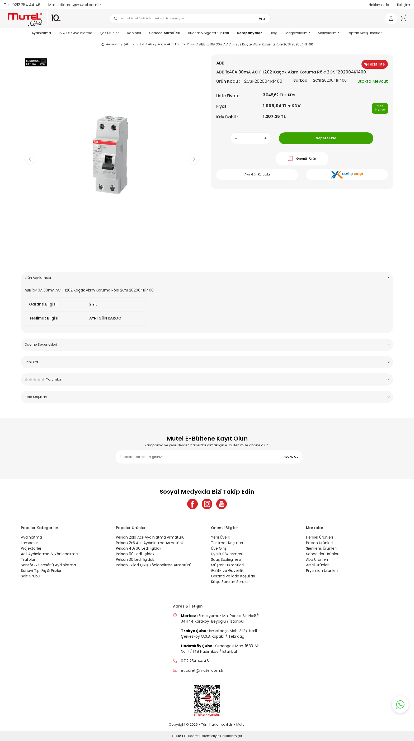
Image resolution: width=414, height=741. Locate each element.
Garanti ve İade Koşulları (233, 576)
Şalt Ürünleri (109, 33)
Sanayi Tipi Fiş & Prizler (41, 570)
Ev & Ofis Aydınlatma (75, 33)
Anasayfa (110, 44)
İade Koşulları (207, 397)
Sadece (164, 33)
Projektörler (31, 548)
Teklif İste (374, 64)
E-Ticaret (191, 736)
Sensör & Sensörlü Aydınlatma (48, 565)
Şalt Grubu (30, 576)
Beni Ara (207, 362)
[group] (112, 154)
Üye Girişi (219, 548)
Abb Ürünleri (317, 559)
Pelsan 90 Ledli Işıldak (135, 554)
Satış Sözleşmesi (226, 559)
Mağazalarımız (297, 33)
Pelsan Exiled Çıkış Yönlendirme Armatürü (153, 565)
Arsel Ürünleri (318, 565)
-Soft (177, 736)
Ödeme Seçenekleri (207, 344)
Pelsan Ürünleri (319, 542)
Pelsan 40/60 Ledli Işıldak (138, 548)
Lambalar (29, 542)
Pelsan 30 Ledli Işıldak (135, 559)
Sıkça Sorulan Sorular (230, 581)
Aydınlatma (41, 33)
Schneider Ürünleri (322, 554)
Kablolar (134, 33)
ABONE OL (291, 457)
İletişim (403, 4)
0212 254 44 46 (22, 4)
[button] (112, 259)
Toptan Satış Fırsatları (364, 33)
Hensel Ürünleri (319, 537)
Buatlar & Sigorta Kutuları (208, 33)
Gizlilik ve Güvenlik (227, 570)
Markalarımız (328, 33)
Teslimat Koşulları (227, 542)
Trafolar (28, 559)
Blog (273, 33)
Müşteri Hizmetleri (227, 565)
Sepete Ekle (326, 138)
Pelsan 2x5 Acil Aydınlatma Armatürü (149, 542)
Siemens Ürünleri (321, 548)
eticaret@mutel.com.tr (74, 4)
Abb (151, 44)
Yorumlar (207, 379)
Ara (262, 18)
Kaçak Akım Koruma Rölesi (176, 44)
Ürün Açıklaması (207, 277)
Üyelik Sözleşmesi (227, 554)
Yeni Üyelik (220, 537)
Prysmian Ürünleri (322, 570)
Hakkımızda (379, 4)
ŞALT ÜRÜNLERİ (134, 44)
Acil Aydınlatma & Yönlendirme (49, 554)
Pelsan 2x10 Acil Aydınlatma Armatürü (150, 537)
